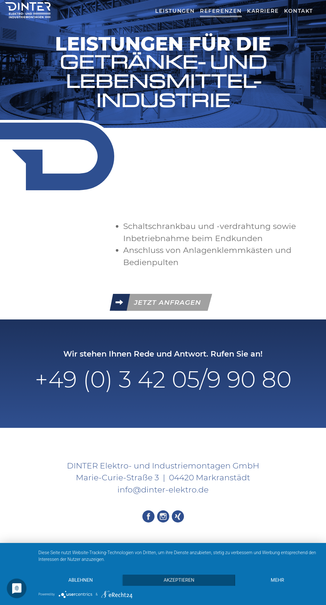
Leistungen (175, 11)
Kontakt (298, 11)
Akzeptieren (178, 580)
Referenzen (221, 11)
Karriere (263, 11)
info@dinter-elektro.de (163, 489)
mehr (277, 580)
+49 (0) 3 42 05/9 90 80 (163, 379)
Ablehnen (80, 580)
